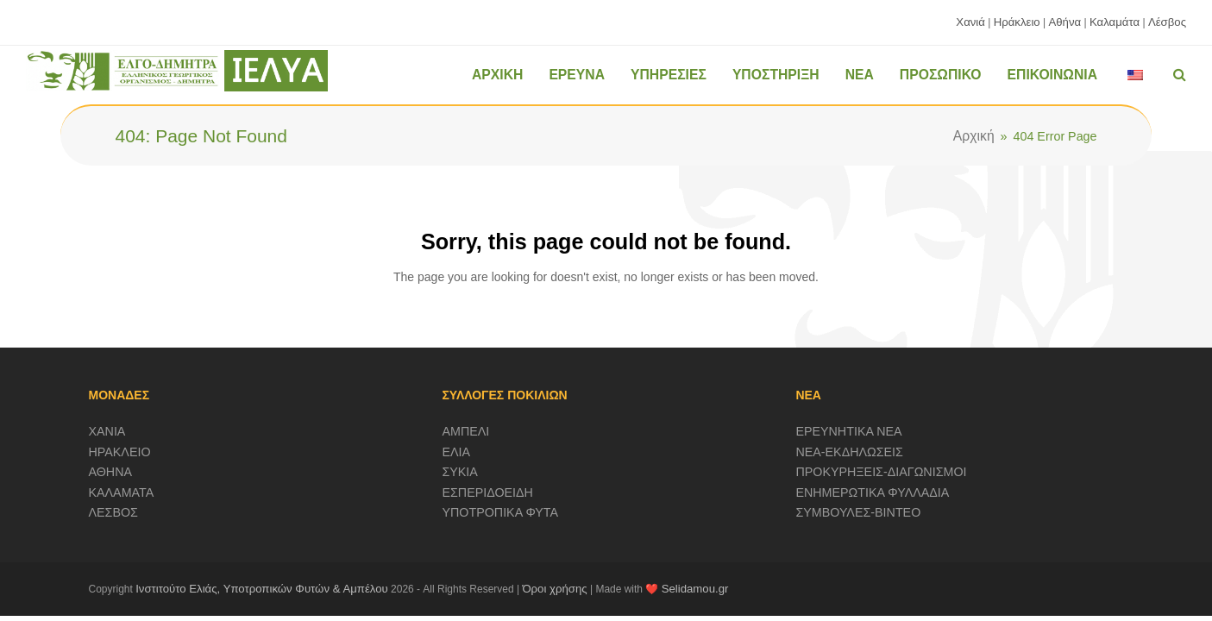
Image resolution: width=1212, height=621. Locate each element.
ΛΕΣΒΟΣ (113, 512)
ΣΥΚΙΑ (459, 472)
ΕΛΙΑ (456, 452)
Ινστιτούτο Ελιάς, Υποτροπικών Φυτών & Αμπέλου (261, 588)
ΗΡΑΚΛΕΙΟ (120, 452)
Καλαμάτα (1115, 22)
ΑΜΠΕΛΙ (465, 431)
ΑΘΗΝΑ (111, 472)
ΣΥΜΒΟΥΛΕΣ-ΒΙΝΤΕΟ (857, 512)
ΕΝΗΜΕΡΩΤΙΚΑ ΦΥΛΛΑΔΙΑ (872, 492)
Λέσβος (1167, 22)
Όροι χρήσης (554, 588)
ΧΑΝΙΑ (107, 431)
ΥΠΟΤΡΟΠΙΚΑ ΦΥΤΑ (500, 512)
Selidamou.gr (695, 588)
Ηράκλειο (1017, 22)
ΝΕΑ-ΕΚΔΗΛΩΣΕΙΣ (849, 452)
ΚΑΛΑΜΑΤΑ (121, 492)
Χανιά (970, 22)
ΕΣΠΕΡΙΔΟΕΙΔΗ (487, 492)
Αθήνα (1064, 22)
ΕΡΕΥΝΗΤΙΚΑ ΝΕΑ (848, 431)
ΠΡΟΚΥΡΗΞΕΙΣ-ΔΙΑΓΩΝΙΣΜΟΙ (880, 472)
